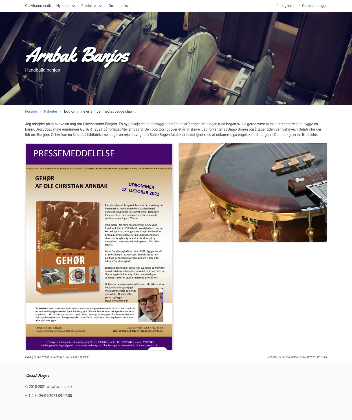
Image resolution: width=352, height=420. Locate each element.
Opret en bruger (312, 6)
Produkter (89, 6)
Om (111, 6)
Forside (31, 111)
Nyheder (63, 6)
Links (124, 6)
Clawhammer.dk (38, 6)
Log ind (283, 6)
